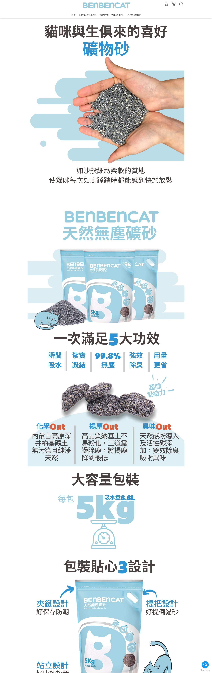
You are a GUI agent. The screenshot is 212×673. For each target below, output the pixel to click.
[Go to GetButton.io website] (205, 670)
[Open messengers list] (205, 664)
